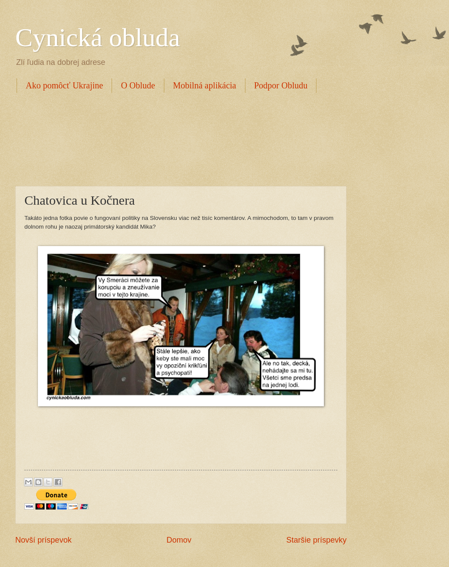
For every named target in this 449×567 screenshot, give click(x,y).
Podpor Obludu (281, 85)
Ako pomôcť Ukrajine (64, 85)
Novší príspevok (43, 540)
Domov (179, 540)
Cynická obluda (97, 37)
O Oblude (138, 85)
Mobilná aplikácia (204, 85)
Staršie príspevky (316, 540)
